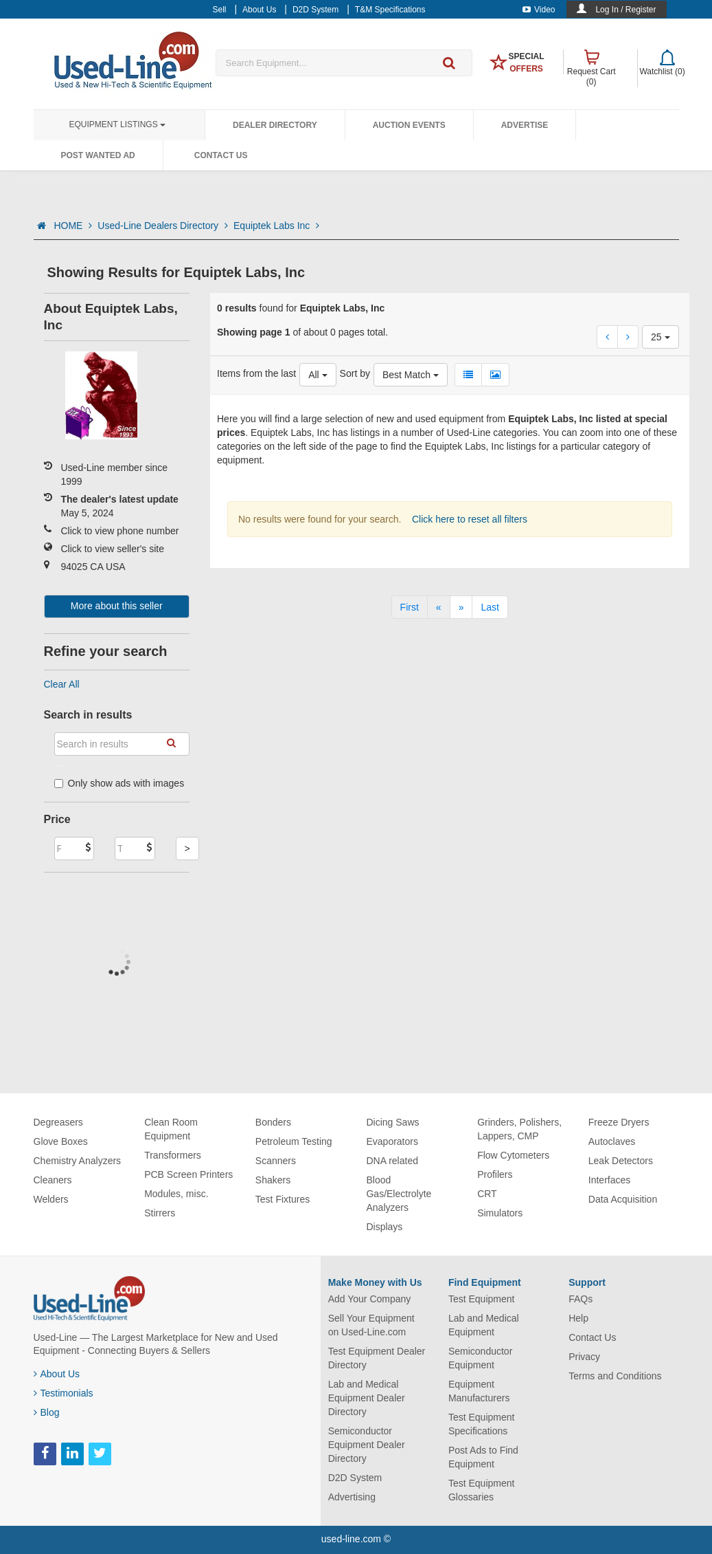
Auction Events (409, 125)
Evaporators (391, 1141)
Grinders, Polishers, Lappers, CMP (519, 1129)
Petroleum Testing (293, 1141)
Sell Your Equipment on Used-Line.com (371, 1325)
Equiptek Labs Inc (276, 225)
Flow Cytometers (513, 1155)
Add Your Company (369, 1298)
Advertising (352, 1496)
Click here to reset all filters (468, 519)
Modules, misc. (176, 1193)
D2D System (355, 1477)
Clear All (62, 684)
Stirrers (159, 1212)
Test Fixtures (282, 1199)
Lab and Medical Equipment (483, 1325)
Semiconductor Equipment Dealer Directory (366, 1444)
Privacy (584, 1356)
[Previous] (438, 607)
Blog (47, 1412)
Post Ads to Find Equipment (483, 1457)
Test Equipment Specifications (481, 1424)
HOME (73, 225)
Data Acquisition (622, 1199)
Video (538, 9)
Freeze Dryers (619, 1122)
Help (578, 1318)
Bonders (273, 1122)
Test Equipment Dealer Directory (377, 1358)
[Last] (489, 607)
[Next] (461, 607)
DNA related (391, 1160)
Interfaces (609, 1179)
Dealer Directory (275, 125)
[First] (409, 607)
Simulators (499, 1212)
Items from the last (256, 373)
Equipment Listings (117, 124)
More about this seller (117, 605)
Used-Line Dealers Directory (162, 225)
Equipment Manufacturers (478, 1391)
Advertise (525, 125)
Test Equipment (481, 1298)
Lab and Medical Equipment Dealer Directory (366, 1398)
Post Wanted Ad (98, 155)
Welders (51, 1199)
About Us (57, 1373)
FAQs (581, 1298)
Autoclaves (611, 1141)
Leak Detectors (620, 1160)
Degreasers (58, 1122)
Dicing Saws (392, 1122)
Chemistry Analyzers (78, 1160)
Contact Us (221, 155)
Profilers (494, 1174)
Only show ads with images (119, 783)
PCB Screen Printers (188, 1174)
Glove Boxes (61, 1141)
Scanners (275, 1160)
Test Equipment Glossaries (481, 1490)
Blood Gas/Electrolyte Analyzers (398, 1193)
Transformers (172, 1155)
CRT (487, 1193)
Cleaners (53, 1179)
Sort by (355, 373)
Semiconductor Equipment (480, 1358)
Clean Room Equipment (171, 1129)
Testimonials (63, 1393)
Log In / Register (625, 9)
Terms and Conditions (615, 1375)
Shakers (272, 1179)
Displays (384, 1226)
